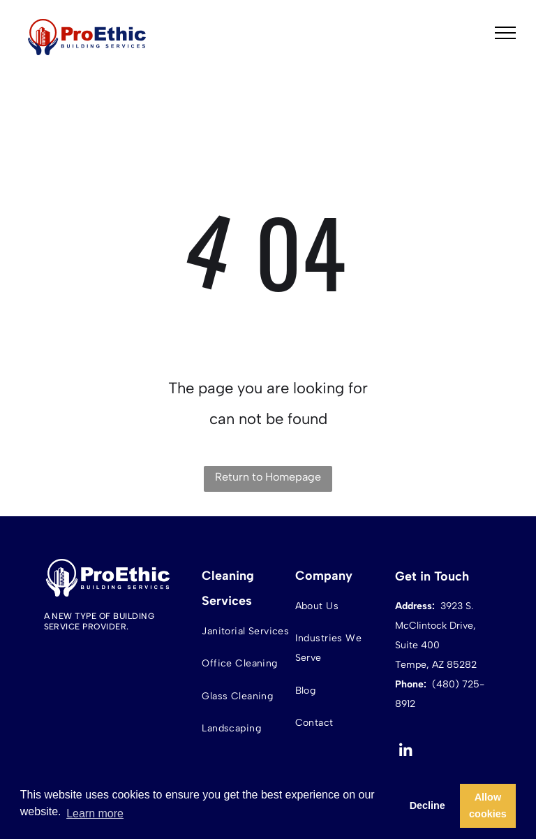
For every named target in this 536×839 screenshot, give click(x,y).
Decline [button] (427, 805)
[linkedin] (406, 752)
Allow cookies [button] (488, 805)
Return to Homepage (268, 476)
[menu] (505, 33)
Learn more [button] (95, 813)
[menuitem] (247, 631)
